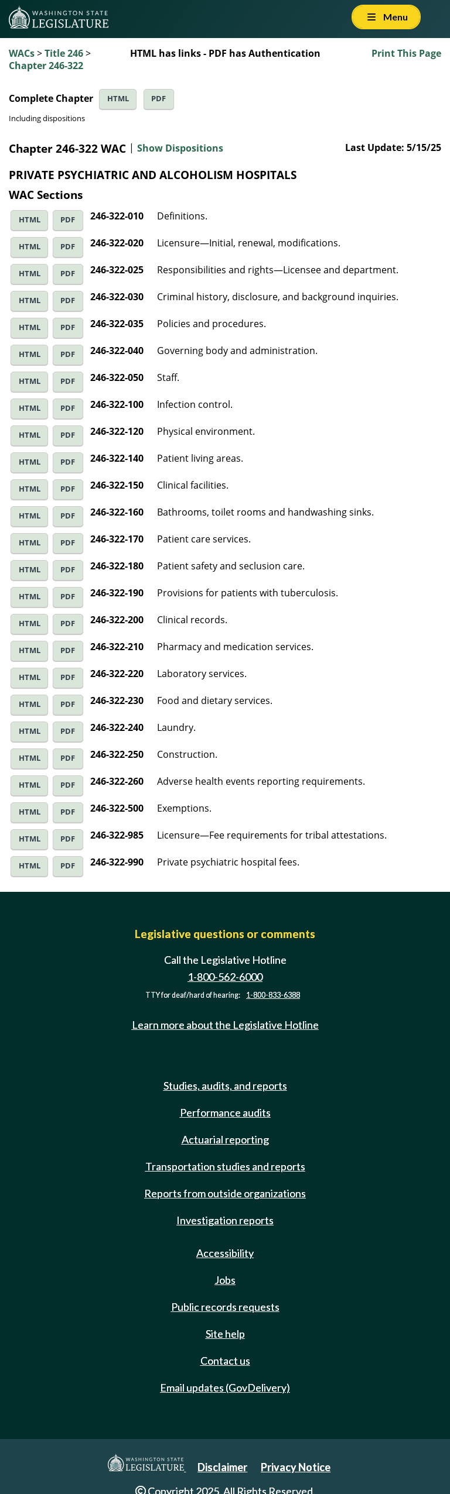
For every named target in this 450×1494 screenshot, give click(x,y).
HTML (118, 99)
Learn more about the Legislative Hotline (225, 1024)
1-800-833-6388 (273, 995)
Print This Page (406, 53)
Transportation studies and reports (225, 1166)
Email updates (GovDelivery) (225, 1387)
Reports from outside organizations (225, 1193)
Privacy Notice (295, 1467)
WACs (22, 53)
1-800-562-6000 (225, 976)
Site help (225, 1333)
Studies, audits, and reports (225, 1085)
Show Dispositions (180, 148)
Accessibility (225, 1252)
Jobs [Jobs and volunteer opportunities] (225, 1279)
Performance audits (225, 1112)
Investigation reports (225, 1220)
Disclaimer (222, 1467)
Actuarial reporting (225, 1139)
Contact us (225, 1360)
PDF (158, 99)
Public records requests (225, 1306)
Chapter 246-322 (46, 65)
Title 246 (64, 53)
